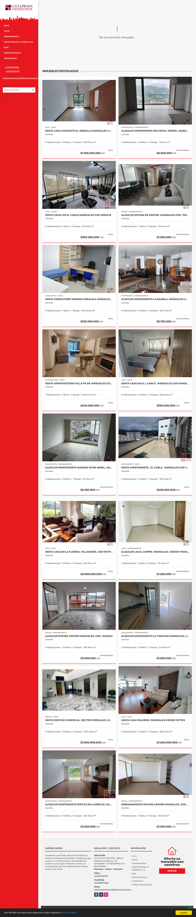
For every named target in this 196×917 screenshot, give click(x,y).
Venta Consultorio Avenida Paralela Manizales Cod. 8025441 (79, 299)
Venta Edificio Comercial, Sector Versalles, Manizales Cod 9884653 (79, 720)
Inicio (6, 26)
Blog (6, 47)
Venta (7, 31)
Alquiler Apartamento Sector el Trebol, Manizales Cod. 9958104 (155, 130)
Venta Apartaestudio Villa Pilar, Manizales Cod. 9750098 (79, 383)
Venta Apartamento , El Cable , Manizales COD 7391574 (155, 467)
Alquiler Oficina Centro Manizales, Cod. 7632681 (79, 636)
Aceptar (183, 912)
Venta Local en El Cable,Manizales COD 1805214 (78, 215)
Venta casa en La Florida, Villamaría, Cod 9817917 (79, 551)
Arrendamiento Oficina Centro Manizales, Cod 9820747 (155, 804)
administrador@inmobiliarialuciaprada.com (21, 78)
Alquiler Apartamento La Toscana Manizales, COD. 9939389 (155, 636)
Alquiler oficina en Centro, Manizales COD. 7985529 (155, 215)
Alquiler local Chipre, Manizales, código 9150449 (155, 551)
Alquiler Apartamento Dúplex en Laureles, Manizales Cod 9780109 (79, 804)
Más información (73, 912)
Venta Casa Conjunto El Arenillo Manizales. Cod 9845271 (79, 130)
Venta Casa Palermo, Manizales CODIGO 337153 (153, 720)
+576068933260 (12, 67)
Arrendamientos (139, 863)
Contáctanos (10, 58)
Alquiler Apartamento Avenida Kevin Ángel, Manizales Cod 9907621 (79, 467)
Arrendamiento (11, 37)
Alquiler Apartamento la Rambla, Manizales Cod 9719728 (155, 299)
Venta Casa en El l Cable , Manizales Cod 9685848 (155, 383)
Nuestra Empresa (12, 53)
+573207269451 (13, 71)
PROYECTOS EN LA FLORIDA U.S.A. (18, 42)
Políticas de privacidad (142, 885)
